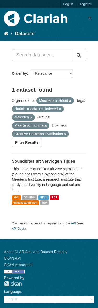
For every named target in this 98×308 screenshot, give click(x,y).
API (73, 223)
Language (12, 292)
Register (85, 4)
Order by (19, 73)
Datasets (24, 33)
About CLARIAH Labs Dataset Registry (35, 252)
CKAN (13, 283)
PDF (54, 197)
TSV (44, 202)
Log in (68, 4)
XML (16, 197)
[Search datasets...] (42, 55)
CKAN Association (19, 265)
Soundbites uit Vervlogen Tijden (43, 161)
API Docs (18, 228)
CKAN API (12, 258)
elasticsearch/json (25, 202)
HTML (43, 197)
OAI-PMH (30, 197)
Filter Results (26, 142)
